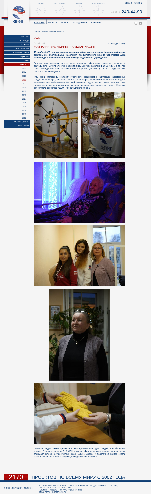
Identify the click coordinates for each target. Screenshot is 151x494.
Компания (39, 22)
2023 (24, 76)
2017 (24, 99)
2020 (24, 87)
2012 (24, 118)
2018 (24, 95)
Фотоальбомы (21, 122)
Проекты (52, 22)
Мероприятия (22, 49)
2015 (24, 107)
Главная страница (40, 31)
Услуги (64, 22)
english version (133, 3)
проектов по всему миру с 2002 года (78, 477)
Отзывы (25, 60)
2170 (16, 477)
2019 (24, 91)
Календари (23, 126)
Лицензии (24, 56)
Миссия (25, 37)
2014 (24, 110)
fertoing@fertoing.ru (55, 492)
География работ (20, 53)
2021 (24, 84)
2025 (24, 68)
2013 (24, 114)
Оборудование (79, 22)
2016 (24, 103)
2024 (24, 72)
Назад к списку (118, 43)
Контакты (96, 22)
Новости (24, 64)
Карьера (25, 45)
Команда (24, 41)
